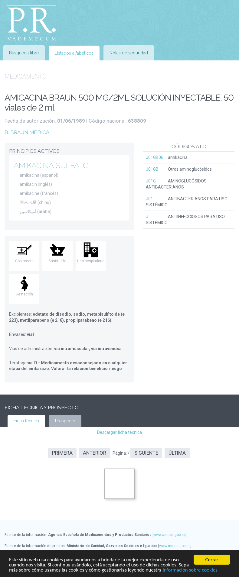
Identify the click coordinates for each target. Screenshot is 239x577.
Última (177, 453)
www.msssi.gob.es (175, 546)
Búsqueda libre (24, 52)
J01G (151, 181)
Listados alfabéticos (74, 53)
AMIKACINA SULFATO (51, 165)
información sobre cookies (190, 570)
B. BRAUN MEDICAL (28, 132)
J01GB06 (154, 157)
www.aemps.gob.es (169, 535)
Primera (62, 453)
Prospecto (65, 420)
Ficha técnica (26, 420)
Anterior (94, 453)
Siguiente (146, 453)
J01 (149, 198)
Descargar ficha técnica (119, 432)
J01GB (152, 169)
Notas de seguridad (129, 52)
